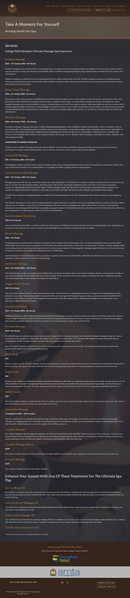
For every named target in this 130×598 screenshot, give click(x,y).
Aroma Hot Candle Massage (21, 173)
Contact (122, 6)
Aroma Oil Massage (16, 155)
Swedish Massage (15, 59)
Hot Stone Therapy (16, 263)
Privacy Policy (28, 582)
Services (55, 6)
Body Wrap (11, 354)
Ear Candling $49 (15, 488)
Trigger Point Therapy (17, 284)
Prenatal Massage (15, 326)
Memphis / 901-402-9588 (107, 583)
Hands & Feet (98, 6)
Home (48, 6)
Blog (35, 582)
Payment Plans (119, 10)
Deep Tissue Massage (17, 89)
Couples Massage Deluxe (19, 444)
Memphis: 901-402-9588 (103, 10)
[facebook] (62, 582)
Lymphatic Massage (16, 409)
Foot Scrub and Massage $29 (21, 503)
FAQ (115, 6)
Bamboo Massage (15, 117)
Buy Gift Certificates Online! (79, 10)
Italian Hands (13, 392)
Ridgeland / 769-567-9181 (106, 587)
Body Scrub (11, 372)
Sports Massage (14, 233)
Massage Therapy (68, 6)
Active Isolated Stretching (20, 216)
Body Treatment (84, 6)
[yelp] (67, 582)
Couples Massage (15, 429)
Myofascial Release (16, 306)
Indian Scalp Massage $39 (20, 515)
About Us (109, 6)
